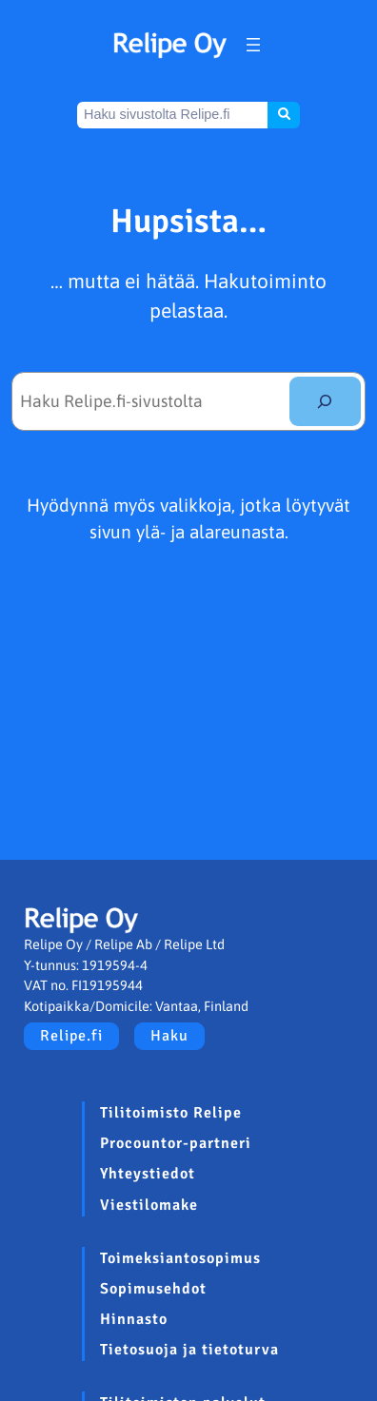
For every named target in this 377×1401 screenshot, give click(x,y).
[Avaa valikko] (253, 44)
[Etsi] (325, 401)
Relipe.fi (71, 1035)
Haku (169, 1035)
